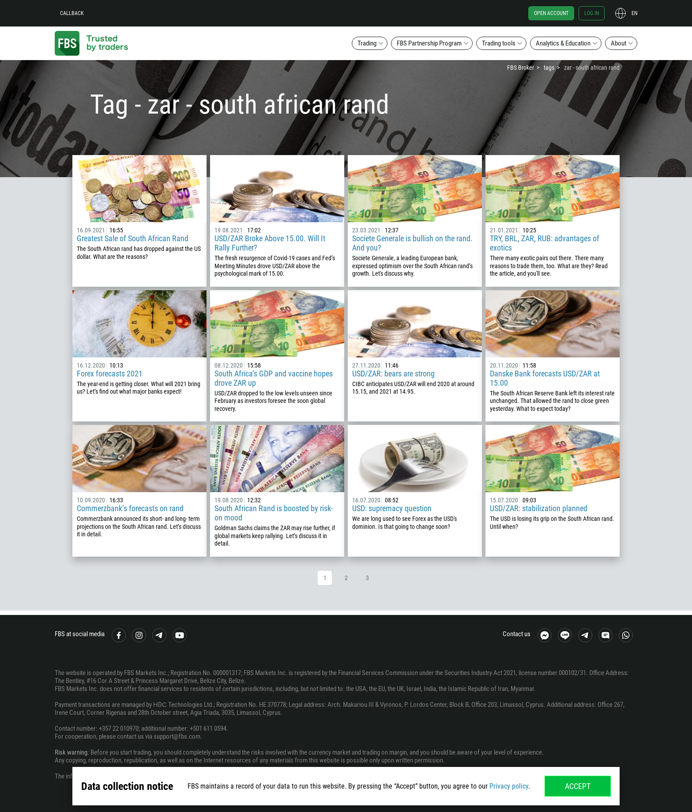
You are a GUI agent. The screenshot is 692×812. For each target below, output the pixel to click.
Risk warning (71, 752)
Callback (72, 13)
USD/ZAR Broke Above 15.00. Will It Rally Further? (269, 243)
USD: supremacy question (392, 508)
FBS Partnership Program (429, 43)
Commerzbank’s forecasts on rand (130, 508)
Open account (551, 13)
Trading (366, 43)
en (634, 13)
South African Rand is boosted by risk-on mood (273, 513)
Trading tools (498, 43)
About (618, 43)
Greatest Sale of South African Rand (132, 238)
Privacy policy (508, 786)
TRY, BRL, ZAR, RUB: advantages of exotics (544, 243)
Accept (577, 786)
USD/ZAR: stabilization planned (538, 508)
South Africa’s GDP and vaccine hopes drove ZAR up (273, 378)
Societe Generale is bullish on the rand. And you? (412, 243)
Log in (591, 13)
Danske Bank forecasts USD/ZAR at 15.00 (545, 378)
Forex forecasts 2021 (110, 373)
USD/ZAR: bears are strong (393, 373)
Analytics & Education (563, 43)
